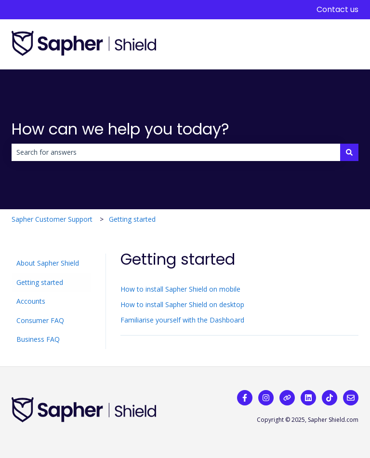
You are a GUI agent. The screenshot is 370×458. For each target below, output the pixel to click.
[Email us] (350, 397)
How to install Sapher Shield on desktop (182, 304)
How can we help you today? (120, 129)
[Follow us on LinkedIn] (308, 397)
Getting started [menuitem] (39, 282)
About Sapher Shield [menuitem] (47, 263)
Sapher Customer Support (52, 219)
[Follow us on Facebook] (244, 397)
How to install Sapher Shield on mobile (180, 289)
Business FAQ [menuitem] (38, 339)
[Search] (349, 152)
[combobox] (176, 152)
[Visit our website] (287, 397)
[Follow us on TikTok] (329, 397)
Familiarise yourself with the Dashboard (182, 319)
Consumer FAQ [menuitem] (40, 320)
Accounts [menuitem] (30, 301)
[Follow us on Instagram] (266, 397)
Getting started (132, 219)
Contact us (337, 9)
